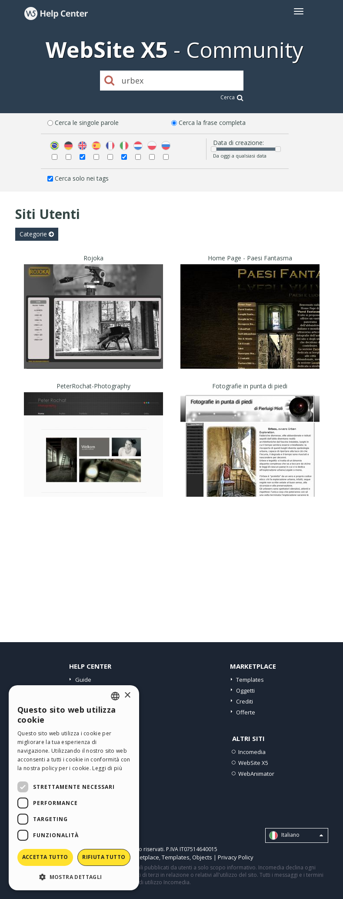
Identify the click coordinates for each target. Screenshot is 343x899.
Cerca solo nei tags (82, 178)
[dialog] (74, 787)
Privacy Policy (235, 857)
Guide (83, 680)
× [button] (127, 695)
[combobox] (115, 696)
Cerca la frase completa (212, 122)
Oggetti (245, 690)
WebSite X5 (253, 763)
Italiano (296, 835)
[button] (73, 877)
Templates (250, 680)
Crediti (244, 701)
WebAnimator (256, 774)
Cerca (231, 97)
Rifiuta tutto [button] (103, 857)
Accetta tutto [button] (45, 857)
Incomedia (252, 752)
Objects (202, 857)
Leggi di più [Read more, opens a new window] (107, 768)
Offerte (245, 712)
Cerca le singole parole (87, 122)
